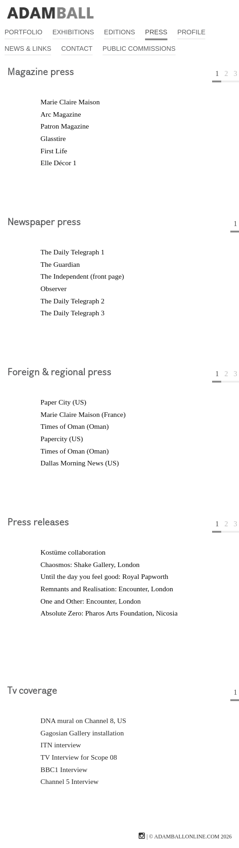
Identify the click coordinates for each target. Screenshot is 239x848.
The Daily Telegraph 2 (72, 301)
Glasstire (53, 138)
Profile (191, 32)
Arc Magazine (61, 114)
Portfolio (23, 32)
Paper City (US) (63, 402)
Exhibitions (73, 32)
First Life (54, 151)
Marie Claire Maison (70, 102)
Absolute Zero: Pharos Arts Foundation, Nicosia (109, 613)
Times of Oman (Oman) (75, 426)
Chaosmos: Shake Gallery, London (90, 564)
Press (156, 32)
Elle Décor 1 (59, 163)
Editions (119, 32)
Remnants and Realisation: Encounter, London (107, 589)
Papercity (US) (62, 439)
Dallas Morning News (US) (80, 463)
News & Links (28, 48)
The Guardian (60, 264)
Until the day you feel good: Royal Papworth (104, 576)
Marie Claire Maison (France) (83, 414)
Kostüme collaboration (73, 552)
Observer (54, 288)
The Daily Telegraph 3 (72, 313)
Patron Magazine (65, 126)
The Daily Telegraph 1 (72, 252)
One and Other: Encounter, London (91, 601)
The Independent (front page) (82, 276)
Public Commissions (139, 48)
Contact (76, 48)
